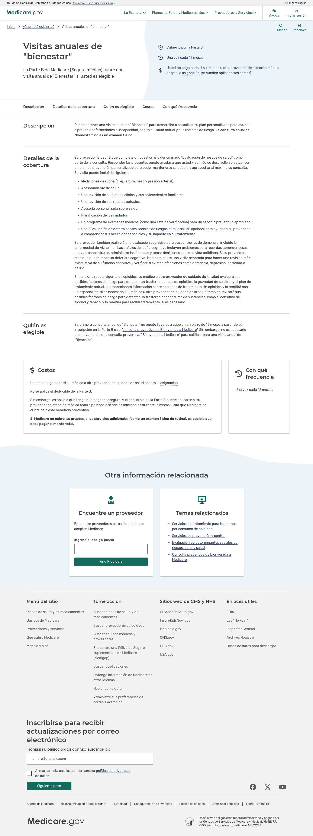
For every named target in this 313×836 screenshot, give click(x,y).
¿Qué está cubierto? (38, 27)
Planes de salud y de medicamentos (55, 612)
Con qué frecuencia (180, 107)
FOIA (230, 612)
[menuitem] (135, 13)
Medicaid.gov (170, 629)
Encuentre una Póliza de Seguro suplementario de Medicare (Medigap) (119, 653)
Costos (148, 107)
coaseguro (112, 400)
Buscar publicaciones (110, 666)
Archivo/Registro (240, 637)
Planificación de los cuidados (104, 215)
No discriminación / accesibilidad (83, 804)
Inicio (11, 27)
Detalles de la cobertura (74, 107)
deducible (62, 391)
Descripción (33, 107)
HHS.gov (167, 646)
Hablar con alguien (108, 689)
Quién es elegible (118, 107)
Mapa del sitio (38, 646)
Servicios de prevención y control (198, 536)
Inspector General (241, 629)
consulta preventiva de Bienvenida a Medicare (160, 330)
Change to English (295, 2)
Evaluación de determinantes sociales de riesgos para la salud (139, 229)
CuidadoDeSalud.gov (177, 612)
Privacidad (119, 804)
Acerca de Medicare (40, 804)
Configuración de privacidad (153, 804)
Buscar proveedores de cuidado (118, 626)
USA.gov (167, 654)
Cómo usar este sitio (225, 804)
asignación (191, 73)
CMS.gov (167, 637)
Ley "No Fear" (237, 620)
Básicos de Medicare (43, 620)
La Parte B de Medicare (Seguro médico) (62, 69)
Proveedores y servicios (45, 629)
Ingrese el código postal (94, 540)
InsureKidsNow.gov (175, 620)
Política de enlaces (192, 804)
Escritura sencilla (257, 804)
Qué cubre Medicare (43, 637)
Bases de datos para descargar (251, 646)
